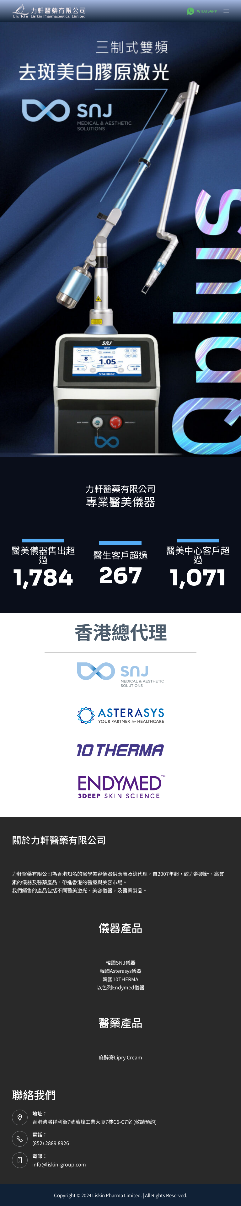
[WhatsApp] (202, 11)
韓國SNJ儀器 (121, 962)
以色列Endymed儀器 (120, 987)
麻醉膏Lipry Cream (120, 1057)
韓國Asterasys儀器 (121, 970)
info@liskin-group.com (59, 1164)
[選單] (226, 11)
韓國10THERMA (120, 979)
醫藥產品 (120, 1022)
